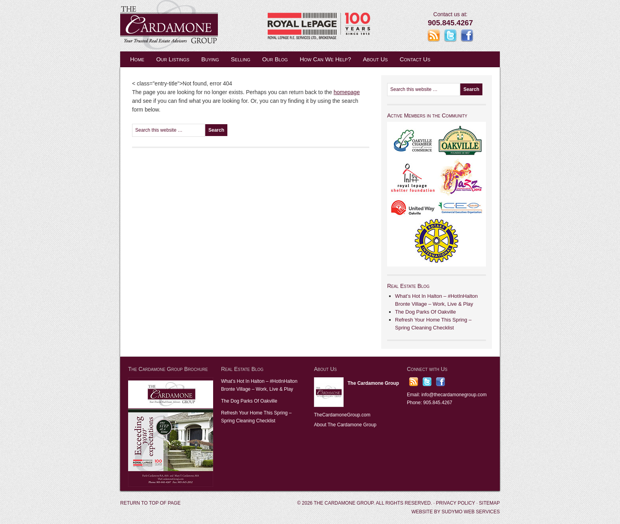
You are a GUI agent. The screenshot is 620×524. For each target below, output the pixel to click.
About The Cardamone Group (345, 425)
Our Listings (172, 59)
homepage (347, 92)
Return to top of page (150, 503)
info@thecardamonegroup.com (454, 394)
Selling (240, 59)
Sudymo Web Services (471, 512)
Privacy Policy (455, 503)
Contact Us (415, 59)
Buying (210, 59)
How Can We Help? (325, 59)
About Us (375, 59)
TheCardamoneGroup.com (342, 415)
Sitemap (489, 503)
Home (137, 59)
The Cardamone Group (199, 25)
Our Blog (275, 59)
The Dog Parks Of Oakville (425, 312)
